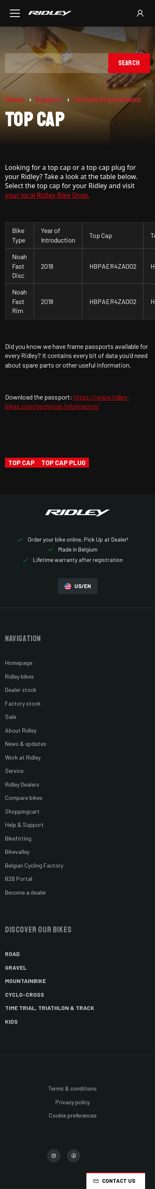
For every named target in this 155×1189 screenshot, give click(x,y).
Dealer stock (20, 689)
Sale (10, 716)
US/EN (77, 586)
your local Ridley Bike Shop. (47, 195)
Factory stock (23, 703)
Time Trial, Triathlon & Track (49, 1007)
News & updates (25, 743)
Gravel (15, 967)
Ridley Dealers (22, 784)
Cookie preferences (73, 1115)
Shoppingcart (22, 811)
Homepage (18, 662)
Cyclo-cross (24, 994)
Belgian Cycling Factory (34, 865)
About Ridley (20, 730)
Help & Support (24, 824)
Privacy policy (72, 1102)
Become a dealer (25, 892)
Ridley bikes (19, 676)
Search (129, 63)
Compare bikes (24, 797)
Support (49, 99)
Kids (11, 1021)
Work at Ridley (23, 757)
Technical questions (107, 99)
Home (15, 99)
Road (12, 953)
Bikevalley (17, 851)
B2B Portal (18, 878)
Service (14, 770)
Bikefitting (18, 838)
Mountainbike (25, 980)
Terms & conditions (72, 1088)
